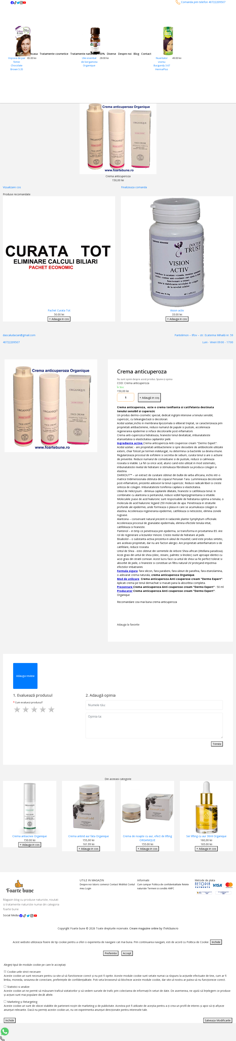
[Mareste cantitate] (131, 397)
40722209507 (11, 342)
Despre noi (125, 54)
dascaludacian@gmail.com (19, 335)
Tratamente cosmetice (54, 54)
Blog (136, 54)
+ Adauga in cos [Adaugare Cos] (59, 319)
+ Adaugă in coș (149, 397)
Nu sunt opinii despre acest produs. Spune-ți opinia (144, 379)
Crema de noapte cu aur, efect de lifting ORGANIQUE (147, 838)
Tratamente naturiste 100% (87, 54)
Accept (127, 953)
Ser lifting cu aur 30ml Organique (206, 836)
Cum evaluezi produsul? (29, 702)
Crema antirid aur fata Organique (88, 836)
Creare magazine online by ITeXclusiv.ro (153, 928)
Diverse (111, 54)
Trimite (217, 744)
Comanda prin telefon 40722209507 (200, 2)
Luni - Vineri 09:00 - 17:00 (217, 342)
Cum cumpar (144, 884)
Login (88, 888)
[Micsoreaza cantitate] (120, 397)
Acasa (34, 54)
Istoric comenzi (100, 884)
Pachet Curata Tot (59, 310)
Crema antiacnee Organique (29, 836)
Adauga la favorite (129, 624)
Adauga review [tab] (25, 676)
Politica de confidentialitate (166, 884)
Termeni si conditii (157, 888)
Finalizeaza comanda (134, 187)
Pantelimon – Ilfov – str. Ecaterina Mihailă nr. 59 (204, 335)
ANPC (171, 888)
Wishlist (123, 884)
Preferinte (111, 953)
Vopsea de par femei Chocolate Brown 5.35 (16, 63)
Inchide (216, 942)
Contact (146, 54)
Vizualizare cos (12, 187)
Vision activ (177, 310)
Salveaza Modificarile (218, 1020)
